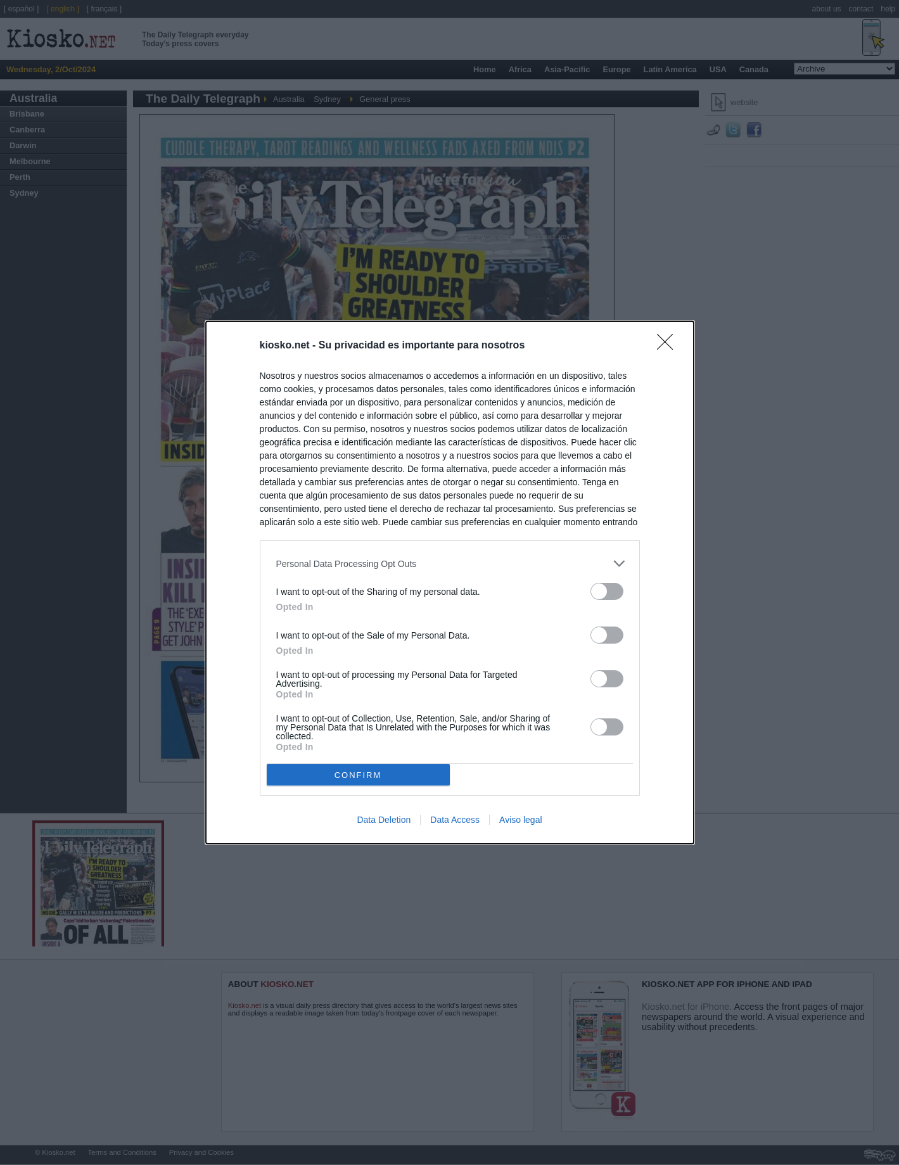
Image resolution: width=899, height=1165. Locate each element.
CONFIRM (358, 775)
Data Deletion (384, 820)
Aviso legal (520, 820)
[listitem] (449, 563)
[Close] (669, 346)
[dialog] (450, 582)
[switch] (606, 591)
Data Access (455, 820)
